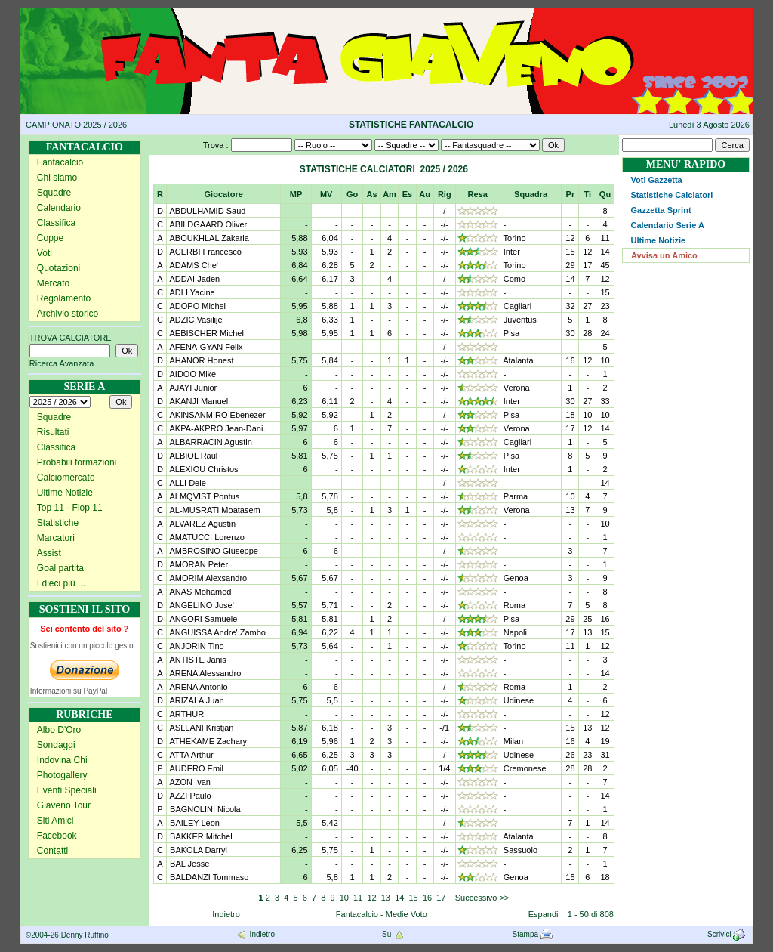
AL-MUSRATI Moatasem (214, 510)
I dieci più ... (61, 583)
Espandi (543, 914)
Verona (517, 387)
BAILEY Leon (194, 822)
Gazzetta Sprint (660, 210)
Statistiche (58, 523)
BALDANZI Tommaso (208, 877)
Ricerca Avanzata (61, 363)
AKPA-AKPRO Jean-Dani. (216, 428)
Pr (570, 194)
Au (424, 194)
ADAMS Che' (193, 265)
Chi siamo (57, 177)
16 (427, 897)
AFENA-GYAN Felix (205, 346)
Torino (515, 238)
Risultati (53, 432)
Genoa (516, 578)
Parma (516, 496)
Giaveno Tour (64, 805)
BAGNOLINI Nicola (204, 809)
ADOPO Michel (197, 306)
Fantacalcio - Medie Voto (381, 914)
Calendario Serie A (667, 225)
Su (393, 934)
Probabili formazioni (76, 462)
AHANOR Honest (200, 360)
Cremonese (525, 768)
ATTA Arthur (191, 754)
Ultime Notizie (65, 492)
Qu (605, 194)
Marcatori (56, 538)
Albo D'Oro (59, 730)
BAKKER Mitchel (200, 836)
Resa (478, 194)
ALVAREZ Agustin (202, 523)
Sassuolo (520, 850)
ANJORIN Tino (196, 646)
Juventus (520, 319)
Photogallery (62, 775)
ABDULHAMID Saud (206, 210)
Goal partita (60, 568)
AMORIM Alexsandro (207, 578)
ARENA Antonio (198, 686)
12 (371, 897)
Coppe (50, 238)
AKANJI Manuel (198, 401)
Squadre (54, 192)
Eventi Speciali (67, 790)
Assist (49, 553)
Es (407, 194)
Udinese (519, 700)
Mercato (53, 283)
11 (357, 897)
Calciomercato (66, 477)
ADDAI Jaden (194, 278)
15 (413, 897)
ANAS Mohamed (199, 591)
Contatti (52, 850)
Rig (444, 194)
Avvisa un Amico (664, 255)
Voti (44, 253)
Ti (588, 194)
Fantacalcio (60, 162)
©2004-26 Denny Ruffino (67, 935)
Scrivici (727, 934)
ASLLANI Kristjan (200, 727)
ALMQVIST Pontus (203, 496)
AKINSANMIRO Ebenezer (217, 414)
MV (326, 194)
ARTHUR (186, 714)
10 (344, 897)
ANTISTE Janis (197, 659)
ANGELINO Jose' (201, 605)
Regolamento (64, 298)
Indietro (226, 914)
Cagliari (517, 306)
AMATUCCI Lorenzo (206, 537)
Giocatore (224, 194)
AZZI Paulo (189, 795)
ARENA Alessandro (204, 673)
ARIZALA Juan (196, 700)
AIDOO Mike (192, 374)
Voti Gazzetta (656, 179)
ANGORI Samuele (202, 618)
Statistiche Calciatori (671, 194)
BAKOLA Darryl (197, 850)
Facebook (57, 835)
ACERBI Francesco (205, 251)
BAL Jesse (188, 863)
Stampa (533, 934)
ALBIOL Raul (192, 455)
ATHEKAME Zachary (207, 741)
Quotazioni (58, 268)
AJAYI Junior (192, 387)
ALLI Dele (187, 482)
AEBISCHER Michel (206, 333)
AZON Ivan (189, 782)
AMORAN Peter (198, 564)
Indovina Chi (62, 760)
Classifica (56, 223)
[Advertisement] (686, 523)
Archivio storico (67, 313)
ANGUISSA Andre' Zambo (217, 632)
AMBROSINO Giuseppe (213, 550)
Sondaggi (56, 745)
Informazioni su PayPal (68, 691)
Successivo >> (481, 897)
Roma (514, 605)
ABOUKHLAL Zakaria (208, 238)
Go (352, 194)
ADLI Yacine (191, 292)
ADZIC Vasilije (195, 319)
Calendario (59, 207)
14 (399, 897)
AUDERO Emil (195, 768)
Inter (512, 251)
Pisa (511, 333)
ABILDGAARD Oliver (207, 224)
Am (389, 194)
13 (385, 897)
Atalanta (518, 360)
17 (440, 897)
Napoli (515, 632)
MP (296, 194)
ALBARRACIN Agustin (210, 442)
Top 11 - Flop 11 (70, 507)
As (371, 194)
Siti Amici (55, 820)
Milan (513, 741)
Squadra (530, 194)
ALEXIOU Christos (203, 469)
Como (514, 278)
